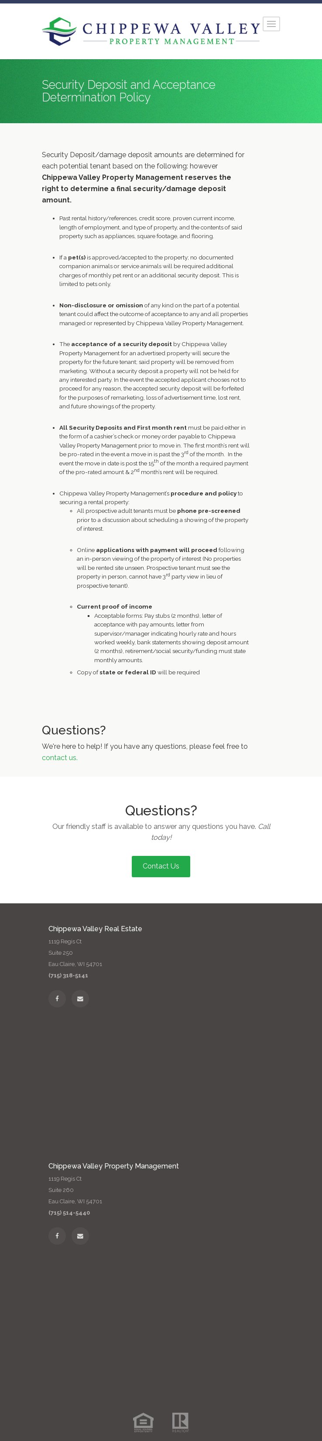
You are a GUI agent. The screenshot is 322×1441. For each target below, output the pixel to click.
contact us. (60, 758)
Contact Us (161, 866)
